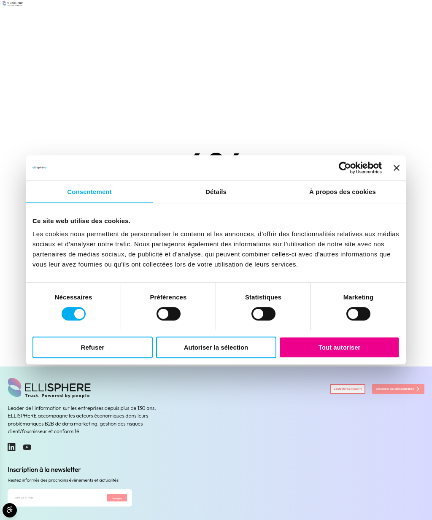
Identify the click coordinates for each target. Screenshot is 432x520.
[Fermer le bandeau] (397, 168)
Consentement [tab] (89, 191)
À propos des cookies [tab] (342, 191)
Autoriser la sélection (216, 347)
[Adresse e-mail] (49, 500)
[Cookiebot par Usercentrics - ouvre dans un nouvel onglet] (345, 168)
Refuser (93, 347)
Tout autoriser (340, 347)
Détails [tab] (216, 191)
